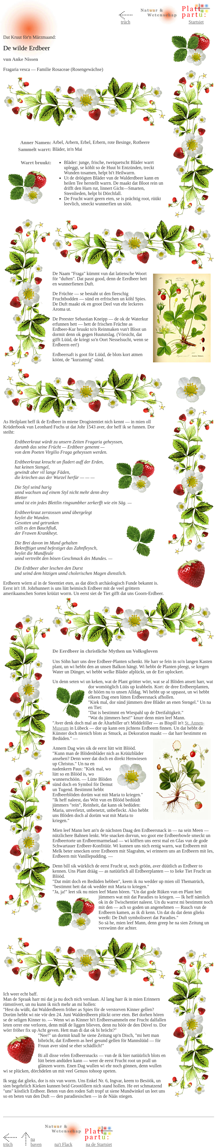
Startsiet (195, 22)
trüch (125, 22)
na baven (36, 1142)
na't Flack (63, 1144)
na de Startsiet (99, 1144)
